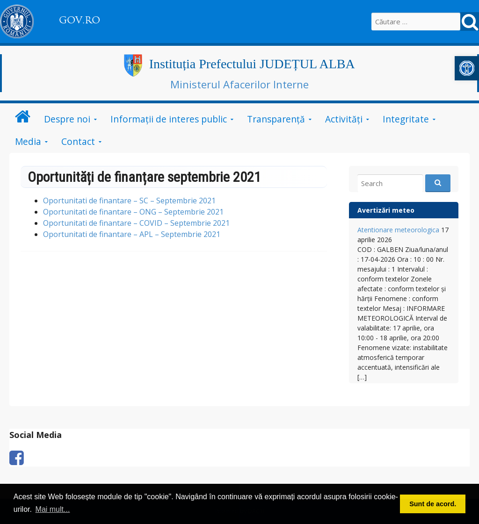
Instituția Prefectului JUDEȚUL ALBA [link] (252, 64)
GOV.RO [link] (79, 20)
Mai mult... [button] (53, 509)
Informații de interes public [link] (168, 119)
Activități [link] (344, 119)
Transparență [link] (276, 119)
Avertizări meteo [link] (385, 210)
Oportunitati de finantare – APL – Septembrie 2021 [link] (131, 234)
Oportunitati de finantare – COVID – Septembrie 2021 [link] (136, 223)
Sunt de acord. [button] (432, 504)
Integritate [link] (406, 119)
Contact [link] (78, 141)
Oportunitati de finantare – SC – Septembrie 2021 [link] (129, 200)
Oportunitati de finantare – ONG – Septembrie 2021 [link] (133, 212)
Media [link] (28, 141)
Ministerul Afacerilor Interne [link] (239, 84)
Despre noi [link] (67, 119)
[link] (467, 68)
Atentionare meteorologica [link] (398, 229)
